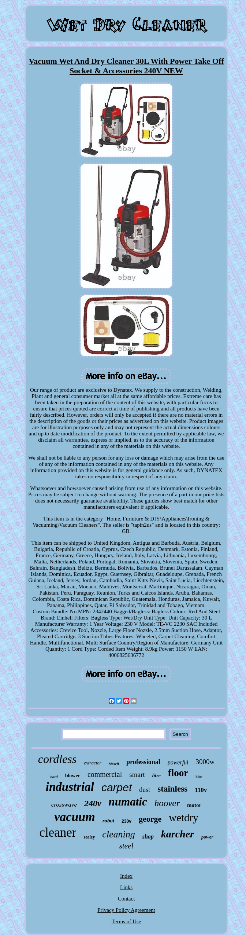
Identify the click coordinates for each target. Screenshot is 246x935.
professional (143, 762)
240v (92, 803)
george (150, 818)
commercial (104, 774)
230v (126, 821)
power (207, 837)
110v (201, 789)
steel (126, 845)
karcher (177, 834)
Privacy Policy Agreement (126, 910)
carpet (116, 787)
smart (137, 774)
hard (53, 776)
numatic (128, 801)
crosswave (64, 804)
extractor (92, 763)
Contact (126, 899)
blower (72, 775)
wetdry (183, 817)
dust (144, 789)
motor (194, 805)
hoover (167, 803)
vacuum (74, 816)
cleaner (57, 832)
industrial (70, 786)
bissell (114, 763)
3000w (205, 762)
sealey (89, 837)
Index (126, 876)
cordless (57, 759)
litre (156, 775)
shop (148, 836)
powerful (178, 762)
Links (126, 887)
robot (108, 820)
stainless (172, 788)
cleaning (118, 834)
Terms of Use (126, 921)
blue (198, 777)
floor (178, 772)
